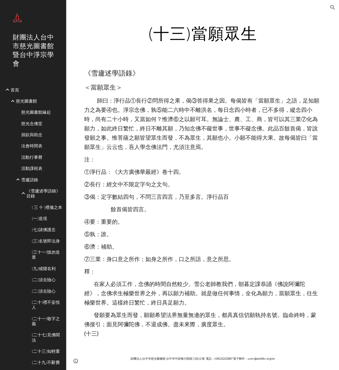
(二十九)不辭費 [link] (46, 362)
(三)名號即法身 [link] (46, 240)
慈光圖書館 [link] (26, 100)
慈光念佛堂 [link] (31, 123)
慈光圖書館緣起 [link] (36, 111)
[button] (332, 7)
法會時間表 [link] (31, 145)
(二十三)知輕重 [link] (46, 351)
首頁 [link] (15, 89)
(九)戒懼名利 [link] (44, 268)
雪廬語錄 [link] (29, 179)
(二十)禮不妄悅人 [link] (46, 304)
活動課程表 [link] (31, 168)
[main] (202, 33)
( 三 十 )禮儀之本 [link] (47, 207)
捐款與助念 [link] (31, 134)
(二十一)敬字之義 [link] (46, 321)
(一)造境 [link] (39, 218)
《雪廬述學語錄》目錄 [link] (43, 193)
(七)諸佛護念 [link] (44, 229)
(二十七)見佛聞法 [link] (46, 337)
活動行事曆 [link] (31, 157)
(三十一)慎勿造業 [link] (46, 254)
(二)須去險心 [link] (44, 279)
